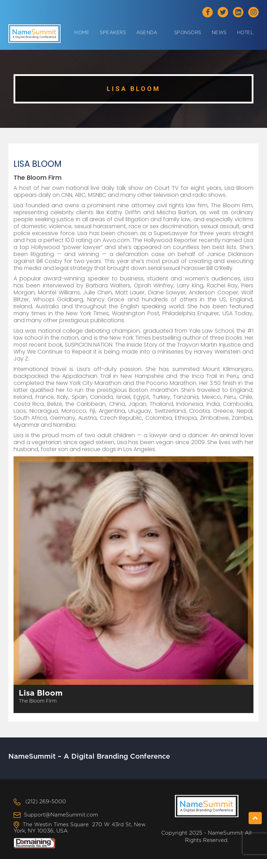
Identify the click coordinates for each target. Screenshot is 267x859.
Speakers (113, 33)
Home (81, 33)
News (219, 33)
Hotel (245, 33)
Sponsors (187, 33)
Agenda (146, 33)
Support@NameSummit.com (61, 815)
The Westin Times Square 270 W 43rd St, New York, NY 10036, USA (80, 828)
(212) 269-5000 (45, 801)
